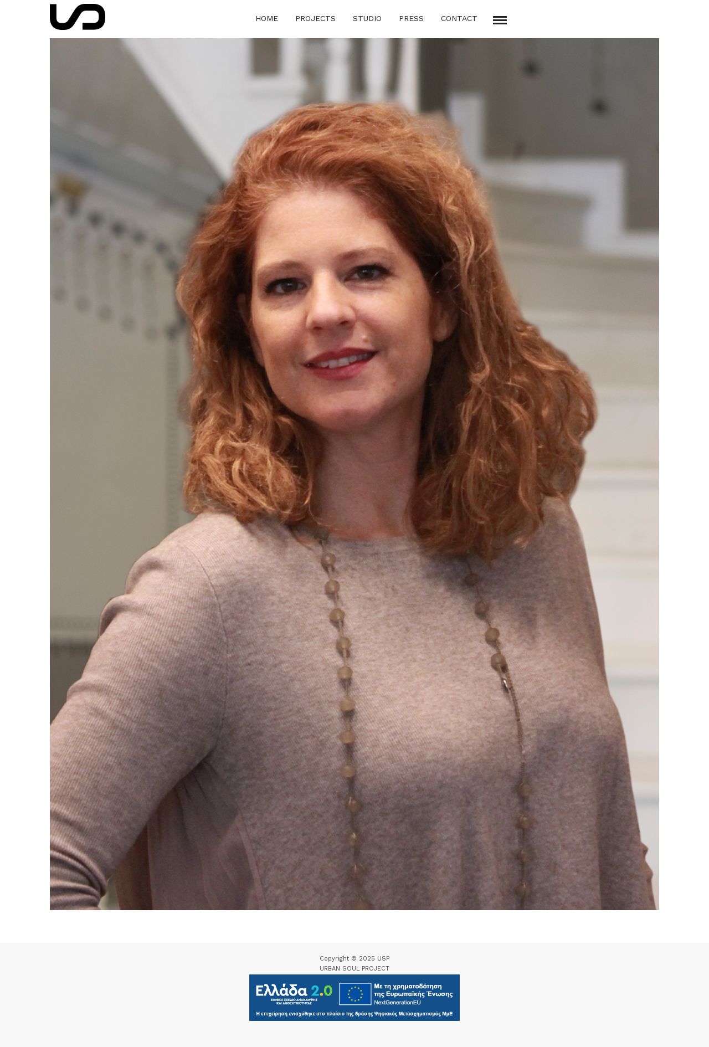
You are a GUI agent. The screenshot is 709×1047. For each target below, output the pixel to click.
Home (266, 18)
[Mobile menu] (500, 20)
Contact (459, 18)
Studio (367, 18)
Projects (315, 18)
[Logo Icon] (77, 17)
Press (411, 18)
